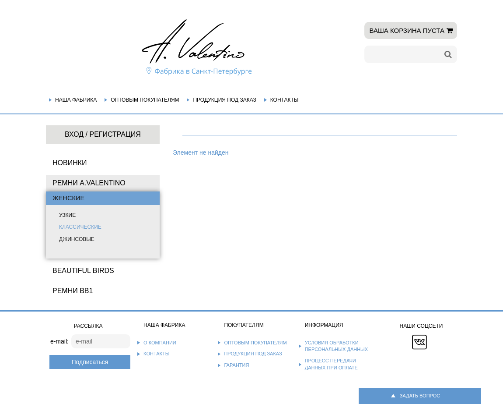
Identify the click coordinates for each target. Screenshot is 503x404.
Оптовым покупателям (145, 100)
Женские (68, 198)
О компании (159, 342)
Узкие (67, 215)
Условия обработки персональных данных (336, 346)
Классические (80, 227)
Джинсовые (76, 239)
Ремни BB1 (72, 290)
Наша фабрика (76, 100)
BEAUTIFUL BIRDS (83, 270)
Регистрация (114, 134)
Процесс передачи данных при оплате (331, 364)
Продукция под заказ (224, 100)
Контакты (284, 100)
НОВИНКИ (69, 163)
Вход (74, 134)
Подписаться (89, 361)
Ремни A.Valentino (89, 183)
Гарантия (236, 365)
